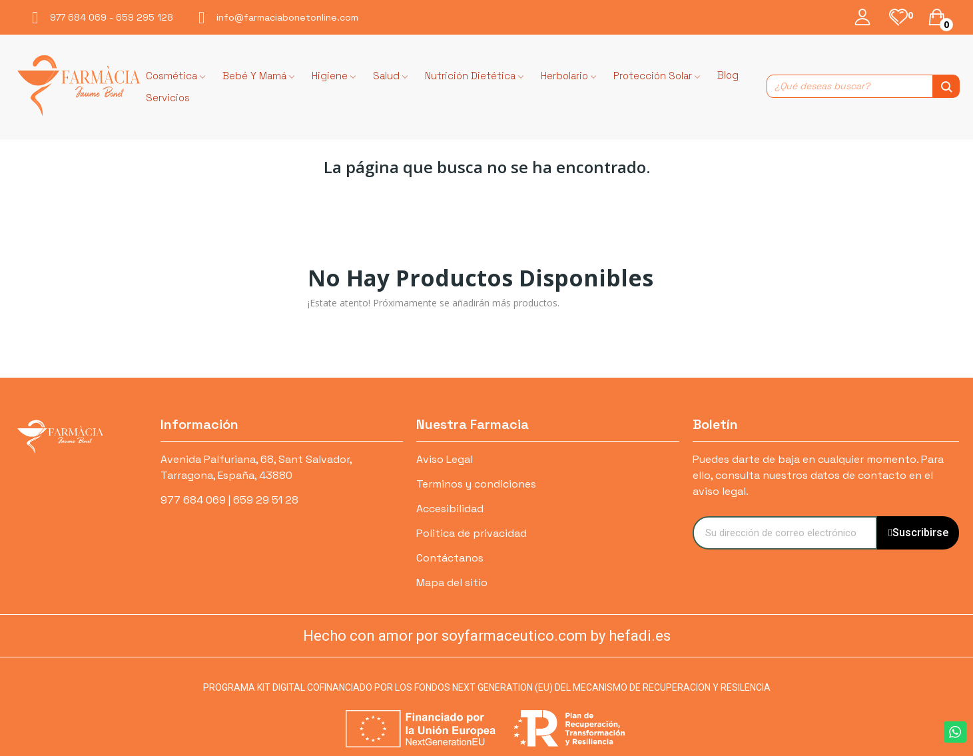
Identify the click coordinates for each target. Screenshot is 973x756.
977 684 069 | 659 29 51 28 (229, 500)
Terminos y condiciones (476, 484)
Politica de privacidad (471, 533)
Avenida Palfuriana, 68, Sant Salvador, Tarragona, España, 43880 (256, 467)
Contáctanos (450, 558)
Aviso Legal (444, 459)
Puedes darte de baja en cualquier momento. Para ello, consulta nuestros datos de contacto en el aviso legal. (818, 475)
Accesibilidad (450, 509)
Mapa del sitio (451, 582)
